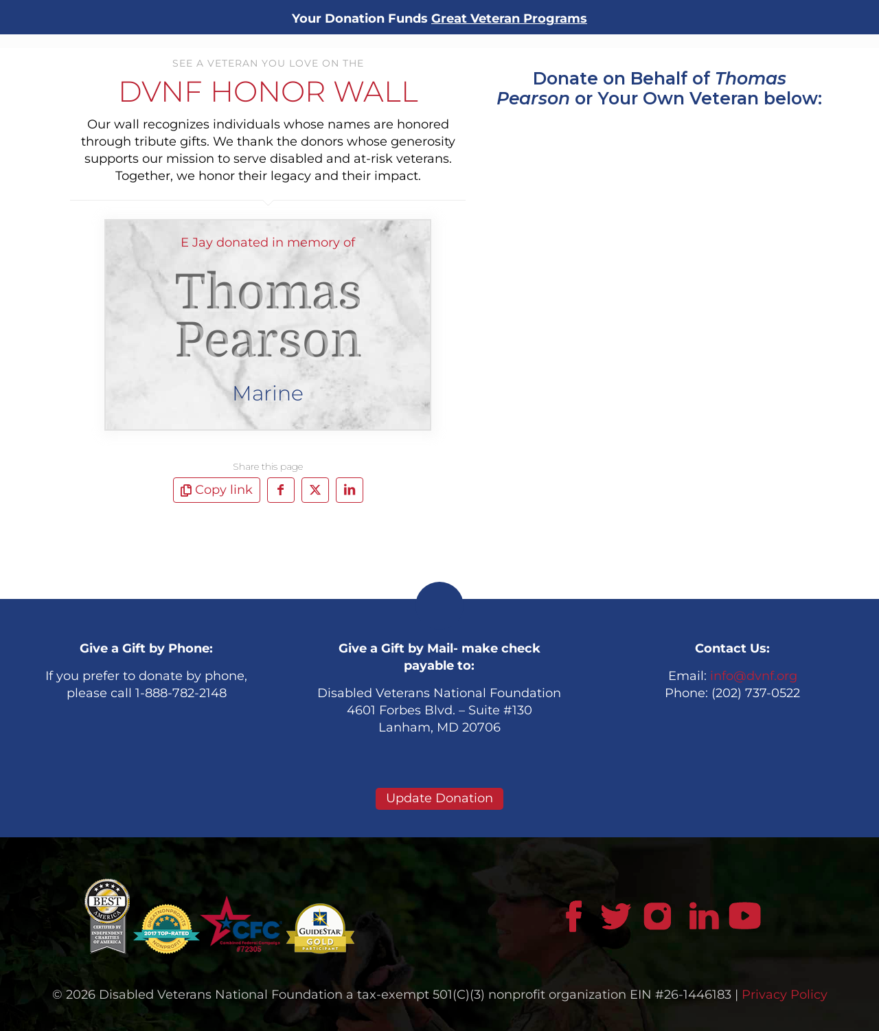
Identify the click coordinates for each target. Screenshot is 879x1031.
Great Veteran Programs (509, 18)
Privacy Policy (784, 994)
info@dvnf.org (753, 675)
